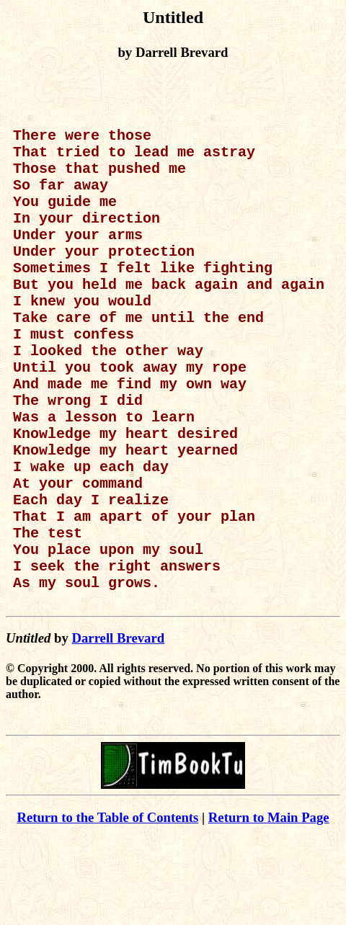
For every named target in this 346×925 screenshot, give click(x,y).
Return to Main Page (268, 903)
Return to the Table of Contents (107, 903)
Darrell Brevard (117, 724)
